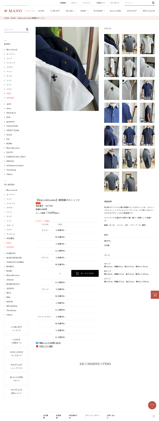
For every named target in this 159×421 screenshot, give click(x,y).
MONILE (10, 266)
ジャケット (10, 62)
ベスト (9, 89)
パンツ (9, 71)
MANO (9, 143)
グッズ (9, 76)
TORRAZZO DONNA (15, 262)
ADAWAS (10, 288)
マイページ (86, 3)
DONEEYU (11, 253)
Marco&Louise (13, 148)
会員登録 (63, 3)
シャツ (9, 58)
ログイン (74, 3)
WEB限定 (10, 238)
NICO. (9, 292)
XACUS (9, 152)
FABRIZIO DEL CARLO (16, 156)
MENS (13, 18)
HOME (6, 18)
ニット (9, 80)
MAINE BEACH (12, 284)
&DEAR (9, 301)
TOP (152, 404)
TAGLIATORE (12, 126)
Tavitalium (11, 169)
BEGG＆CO (11, 112)
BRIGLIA (10, 161)
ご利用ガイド (100, 3)
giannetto (10, 121)
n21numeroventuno (15, 165)
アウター (10, 67)
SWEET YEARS (12, 130)
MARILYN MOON (14, 257)
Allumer (10, 279)
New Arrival (11, 49)
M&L (8, 297)
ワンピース (10, 234)
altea (8, 108)
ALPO (8, 104)
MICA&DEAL (12, 306)
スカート (10, 225)
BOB (8, 117)
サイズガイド (114, 3)
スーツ (9, 84)
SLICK (9, 134)
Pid (7, 139)
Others (9, 174)
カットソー (10, 54)
